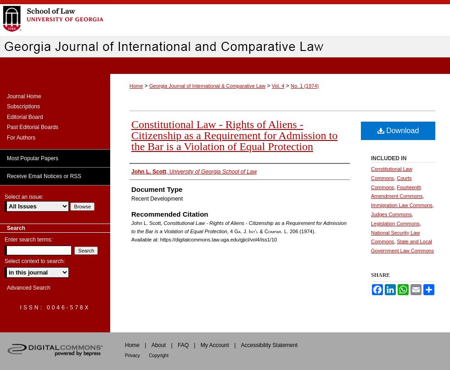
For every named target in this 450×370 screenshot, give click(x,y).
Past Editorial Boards (32, 127)
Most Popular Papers (32, 158)
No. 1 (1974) (305, 86)
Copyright (159, 355)
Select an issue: (24, 197)
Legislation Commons (395, 223)
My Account (215, 345)
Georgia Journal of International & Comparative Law (207, 86)
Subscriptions (23, 106)
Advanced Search (29, 288)
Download (398, 131)
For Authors (21, 138)
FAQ (183, 345)
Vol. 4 (278, 86)
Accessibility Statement (269, 345)
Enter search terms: (29, 239)
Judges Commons (391, 214)
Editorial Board (25, 117)
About (159, 345)
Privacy (132, 355)
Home (136, 86)
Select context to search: (35, 261)
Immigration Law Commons (402, 205)
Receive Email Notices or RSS (44, 176)
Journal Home (24, 96)
